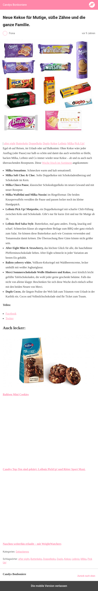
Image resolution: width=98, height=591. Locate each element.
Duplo (46, 143)
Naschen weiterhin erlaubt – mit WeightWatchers (32, 543)
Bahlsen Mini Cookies (16, 394)
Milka (70, 143)
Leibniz (62, 143)
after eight (9, 143)
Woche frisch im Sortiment (57, 162)
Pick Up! (79, 143)
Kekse (53, 143)
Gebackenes (22, 551)
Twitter (10, 318)
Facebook (11, 313)
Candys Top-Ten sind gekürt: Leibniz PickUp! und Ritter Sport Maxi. (44, 469)
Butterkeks (22, 143)
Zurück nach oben (86, 576)
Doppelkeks (35, 143)
